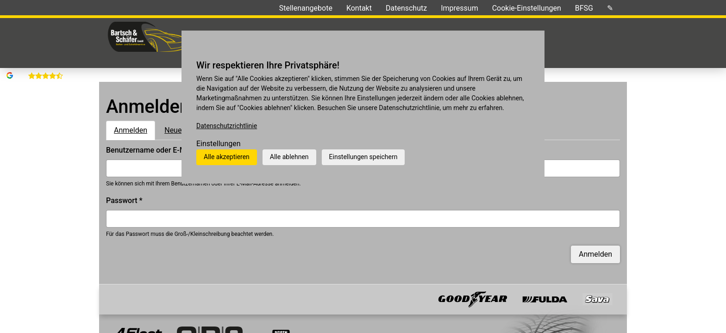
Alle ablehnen (289, 156)
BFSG (584, 8)
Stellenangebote (305, 8)
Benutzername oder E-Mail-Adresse (167, 136)
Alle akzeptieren (227, 156)
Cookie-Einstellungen (526, 8)
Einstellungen (218, 143)
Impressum (459, 8)
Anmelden (134, 116)
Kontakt (359, 8)
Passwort (124, 186)
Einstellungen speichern (363, 156)
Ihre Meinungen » (199, 8)
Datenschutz (406, 8)
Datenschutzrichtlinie (226, 126)
